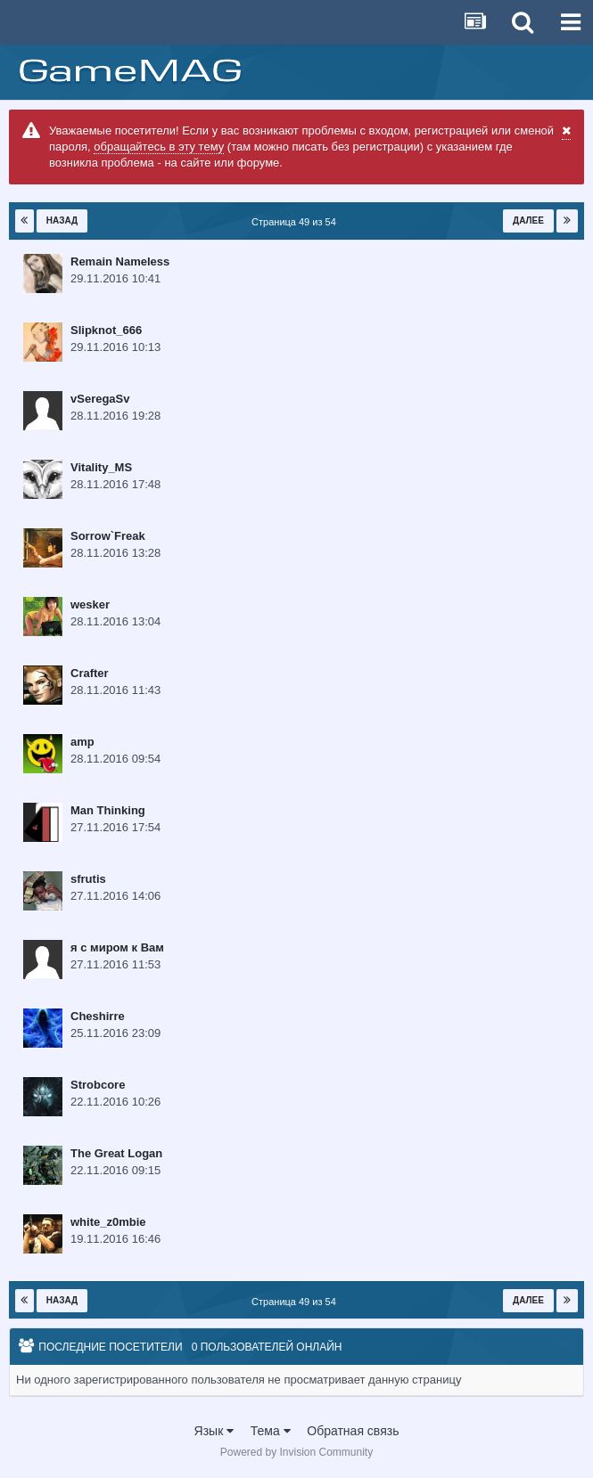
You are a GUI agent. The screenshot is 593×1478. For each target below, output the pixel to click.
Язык (214, 1431)
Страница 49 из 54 (296, 221)
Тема (271, 1431)
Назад (62, 220)
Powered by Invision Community (296, 1452)
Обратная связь (353, 1431)
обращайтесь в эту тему (159, 146)
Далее (528, 220)
